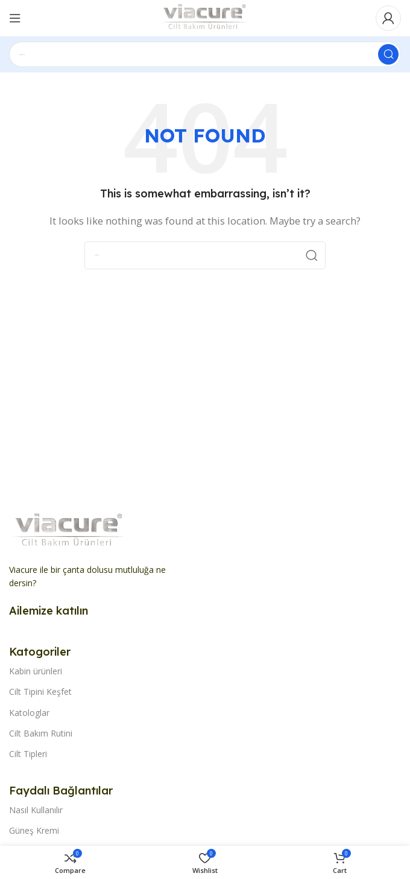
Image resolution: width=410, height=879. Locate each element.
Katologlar (29, 712)
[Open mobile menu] (15, 18)
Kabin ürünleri (35, 671)
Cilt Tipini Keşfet (40, 691)
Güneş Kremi (34, 830)
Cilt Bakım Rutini (40, 733)
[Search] (205, 54)
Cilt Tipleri (28, 753)
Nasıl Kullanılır (36, 810)
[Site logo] (205, 17)
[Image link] (69, 530)
